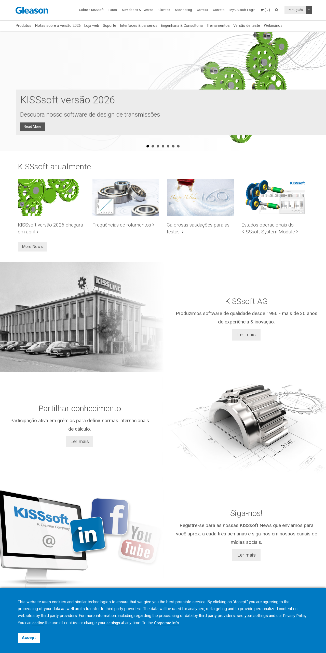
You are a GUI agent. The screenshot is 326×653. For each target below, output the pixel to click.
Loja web (91, 25)
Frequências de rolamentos (123, 225)
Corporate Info (182, 623)
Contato (219, 10)
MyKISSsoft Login (242, 10)
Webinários (273, 25)
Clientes (164, 10)
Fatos (112, 10)
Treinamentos (218, 25)
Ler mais (246, 334)
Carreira (202, 10)
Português (295, 10)
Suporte (109, 25)
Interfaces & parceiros (138, 25)
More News (32, 246)
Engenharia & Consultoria (182, 25)
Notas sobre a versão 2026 (58, 25)
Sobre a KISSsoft (91, 10)
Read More (34, 121)
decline (51, 623)
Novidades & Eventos (138, 10)
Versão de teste (246, 25)
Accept (29, 637)
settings (127, 623)
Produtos (23, 25)
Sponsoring (183, 10)
